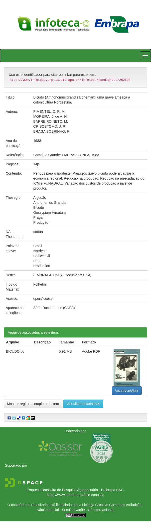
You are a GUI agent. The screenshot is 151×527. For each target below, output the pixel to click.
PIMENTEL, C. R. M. (49, 111)
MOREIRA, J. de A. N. (50, 116)
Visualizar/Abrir (127, 391)
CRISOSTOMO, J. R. (49, 126)
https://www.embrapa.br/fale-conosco (75, 495)
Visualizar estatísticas (83, 404)
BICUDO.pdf (15, 351)
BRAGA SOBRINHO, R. (52, 131)
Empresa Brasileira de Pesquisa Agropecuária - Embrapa (71, 490)
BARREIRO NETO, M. (50, 121)
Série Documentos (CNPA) (54, 308)
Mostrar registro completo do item (33, 404)
